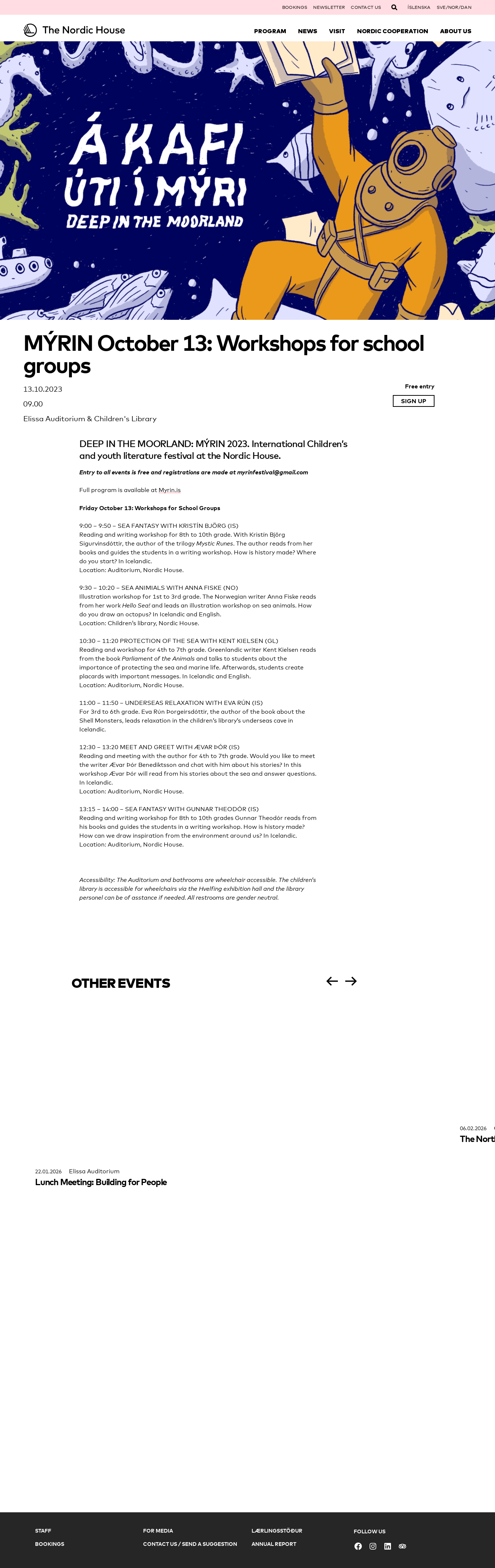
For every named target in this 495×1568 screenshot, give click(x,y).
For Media (158, 1530)
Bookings (294, 7)
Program (270, 31)
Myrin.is (170, 490)
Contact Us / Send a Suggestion (190, 1544)
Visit (337, 31)
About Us (455, 31)
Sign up (413, 401)
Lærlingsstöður (277, 1530)
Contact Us (366, 7)
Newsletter (329, 7)
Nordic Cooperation (392, 31)
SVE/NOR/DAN (454, 7)
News (307, 31)
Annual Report (274, 1544)
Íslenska (419, 7)
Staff (43, 1530)
